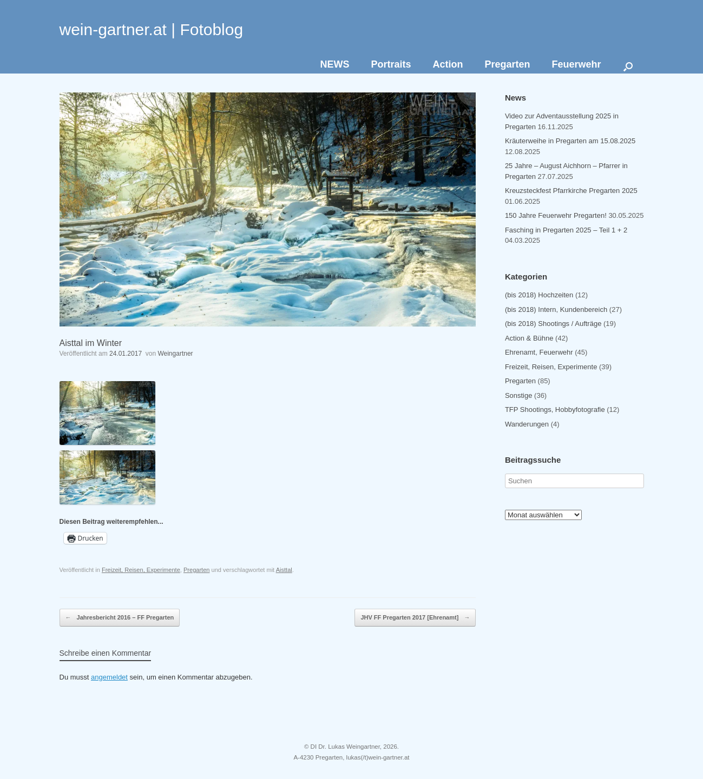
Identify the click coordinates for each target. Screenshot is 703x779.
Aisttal (284, 570)
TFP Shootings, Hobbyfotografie (555, 409)
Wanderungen (527, 424)
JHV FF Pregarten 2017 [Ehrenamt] (415, 617)
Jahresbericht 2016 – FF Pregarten (119, 617)
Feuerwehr (576, 64)
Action (447, 64)
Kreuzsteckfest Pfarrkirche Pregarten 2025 (571, 191)
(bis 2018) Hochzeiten (539, 295)
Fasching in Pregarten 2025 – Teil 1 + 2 (566, 230)
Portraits (391, 64)
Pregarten (507, 64)
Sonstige (519, 395)
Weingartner (175, 353)
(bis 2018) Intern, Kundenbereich (556, 309)
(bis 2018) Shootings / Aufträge (553, 323)
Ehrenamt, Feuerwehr (539, 352)
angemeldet (109, 677)
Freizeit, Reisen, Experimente (141, 570)
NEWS (334, 64)
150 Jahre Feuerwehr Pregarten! (556, 215)
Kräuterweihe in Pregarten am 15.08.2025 (570, 141)
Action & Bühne (529, 338)
